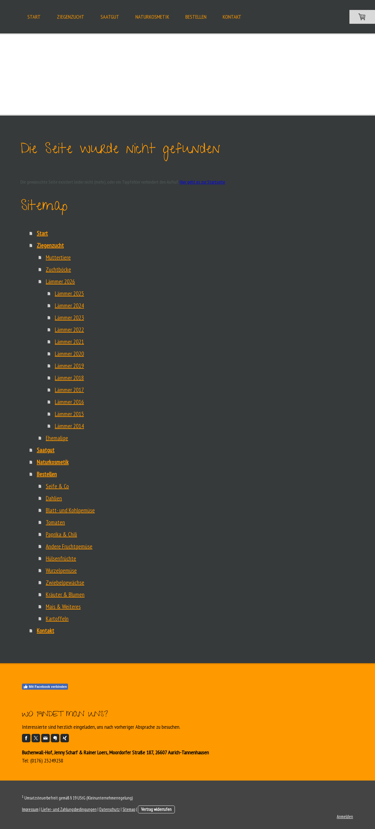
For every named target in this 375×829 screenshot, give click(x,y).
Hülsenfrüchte (61, 558)
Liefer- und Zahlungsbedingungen (69, 809)
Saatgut (110, 16)
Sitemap (128, 809)
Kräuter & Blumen (65, 594)
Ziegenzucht (70, 16)
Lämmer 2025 (69, 293)
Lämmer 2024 (69, 305)
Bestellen (195, 16)
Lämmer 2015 (69, 414)
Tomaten (55, 522)
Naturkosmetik (152, 16)
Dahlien (54, 498)
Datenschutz (109, 809)
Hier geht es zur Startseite (202, 182)
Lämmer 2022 (69, 330)
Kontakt (232, 16)
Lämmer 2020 (69, 354)
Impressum (30, 809)
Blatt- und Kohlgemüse (70, 510)
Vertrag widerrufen (156, 809)
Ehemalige (57, 438)
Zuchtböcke (58, 269)
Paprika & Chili (61, 534)
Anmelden (345, 816)
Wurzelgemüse (61, 570)
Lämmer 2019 (69, 366)
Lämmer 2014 (69, 426)
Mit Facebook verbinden (45, 686)
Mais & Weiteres (63, 606)
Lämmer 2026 (60, 281)
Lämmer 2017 (69, 390)
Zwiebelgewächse (65, 582)
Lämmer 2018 (69, 378)
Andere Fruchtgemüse (69, 546)
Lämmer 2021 (69, 342)
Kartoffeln (57, 619)
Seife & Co (57, 486)
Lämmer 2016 (69, 402)
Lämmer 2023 (69, 317)
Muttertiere (58, 257)
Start (34, 16)
